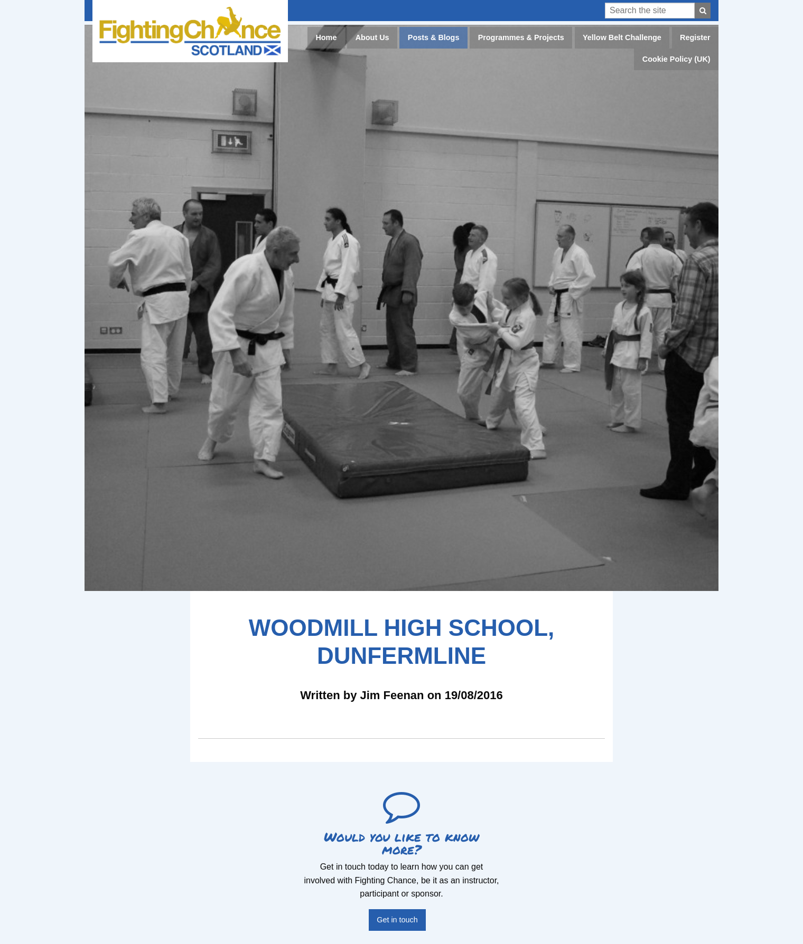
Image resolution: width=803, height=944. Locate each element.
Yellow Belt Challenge (622, 37)
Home (326, 37)
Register (695, 37)
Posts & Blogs (434, 37)
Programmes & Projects (521, 37)
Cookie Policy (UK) (676, 59)
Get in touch (397, 920)
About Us (372, 37)
